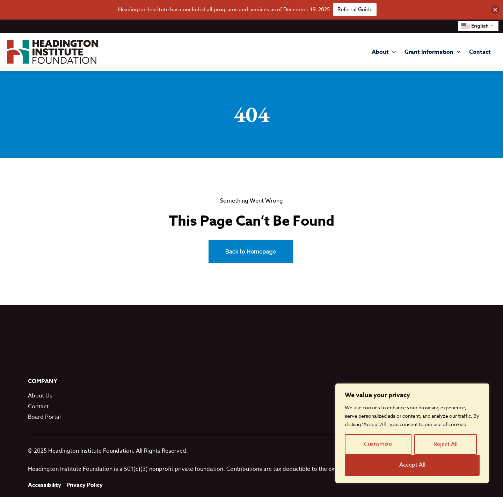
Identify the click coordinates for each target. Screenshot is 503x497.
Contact (480, 52)
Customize (378, 444)
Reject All (445, 444)
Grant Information (432, 51)
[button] (495, 9)
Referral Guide (354, 9)
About (384, 51)
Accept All (412, 465)
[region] (412, 433)
